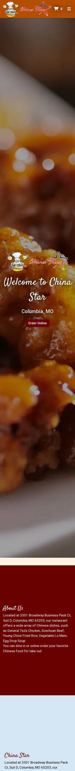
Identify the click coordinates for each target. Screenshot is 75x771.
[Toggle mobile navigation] (69, 9)
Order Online (37, 323)
